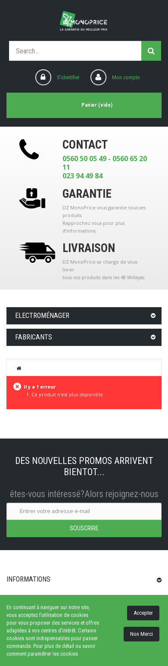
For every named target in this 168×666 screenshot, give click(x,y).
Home (19, 368)
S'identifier (68, 77)
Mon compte (126, 77)
